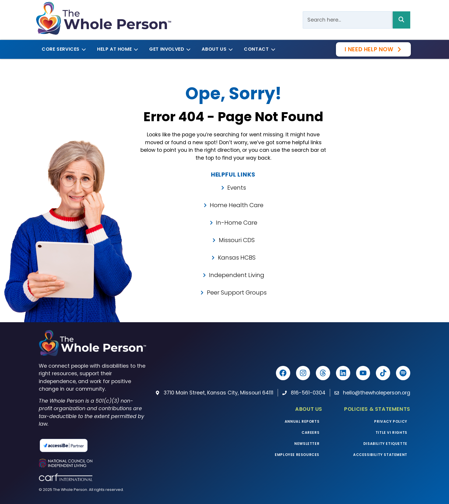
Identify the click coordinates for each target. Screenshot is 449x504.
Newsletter (306, 443)
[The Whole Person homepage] (92, 343)
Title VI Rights (391, 432)
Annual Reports (302, 421)
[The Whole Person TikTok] (382, 373)
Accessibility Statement (380, 454)
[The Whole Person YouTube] (362, 373)
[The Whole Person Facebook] (280, 373)
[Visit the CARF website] (92, 477)
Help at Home (116, 49)
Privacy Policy (390, 421)
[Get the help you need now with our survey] (373, 49)
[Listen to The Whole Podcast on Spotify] (403, 373)
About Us (216, 49)
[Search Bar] (347, 19)
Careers (310, 432)
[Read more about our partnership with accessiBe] (88, 445)
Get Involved (169, 49)
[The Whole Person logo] (103, 18)
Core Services (63, 49)
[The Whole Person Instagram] (301, 373)
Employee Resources (297, 454)
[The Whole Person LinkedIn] (341, 373)
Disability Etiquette (385, 443)
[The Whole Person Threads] (321, 373)
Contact (258, 49)
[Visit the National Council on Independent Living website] (92, 463)
